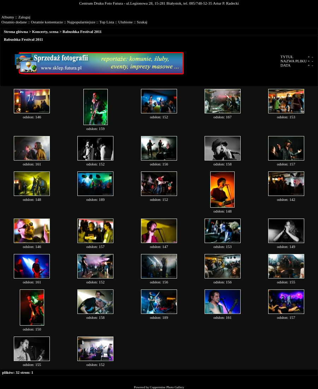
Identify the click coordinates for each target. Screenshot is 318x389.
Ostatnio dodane (14, 22)
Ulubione (125, 22)
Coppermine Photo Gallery (167, 387)
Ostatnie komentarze (47, 22)
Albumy (7, 17)
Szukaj (142, 22)
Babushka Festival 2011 (82, 31)
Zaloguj (24, 17)
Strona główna (16, 31)
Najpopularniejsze (81, 22)
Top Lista (106, 22)
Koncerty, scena (45, 31)
